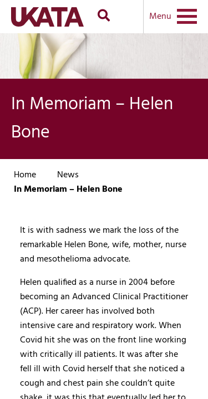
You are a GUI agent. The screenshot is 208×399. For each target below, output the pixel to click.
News (68, 175)
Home (25, 175)
